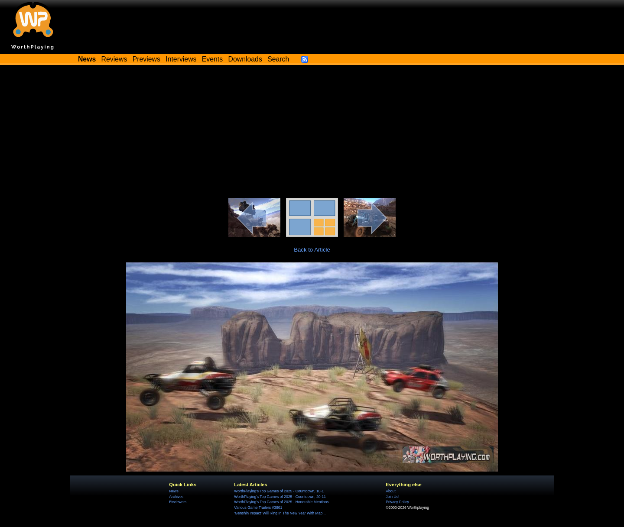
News (173, 491)
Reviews (114, 59)
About (390, 491)
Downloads (245, 59)
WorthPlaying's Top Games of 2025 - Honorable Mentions (281, 502)
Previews (146, 59)
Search (278, 59)
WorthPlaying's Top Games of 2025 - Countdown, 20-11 (280, 497)
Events (212, 59)
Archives (176, 497)
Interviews (181, 59)
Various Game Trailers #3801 (258, 507)
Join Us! (392, 497)
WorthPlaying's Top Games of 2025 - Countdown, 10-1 (279, 491)
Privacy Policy (397, 502)
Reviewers (177, 502)
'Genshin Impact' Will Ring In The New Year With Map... (279, 513)
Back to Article (312, 249)
